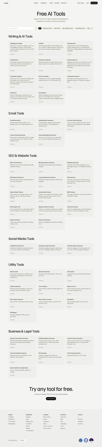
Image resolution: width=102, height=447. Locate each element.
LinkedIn (80, 419)
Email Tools (57, 28)
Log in (87, 3)
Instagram (80, 421)
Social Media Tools (80, 28)
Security (62, 428)
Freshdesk (28, 423)
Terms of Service (47, 426)
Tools (61, 426)
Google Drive (29, 421)
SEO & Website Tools (68, 28)
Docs (61, 421)
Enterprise (63, 417)
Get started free (51, 398)
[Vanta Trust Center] (91, 440)
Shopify (28, 428)
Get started (94, 3)
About (45, 423)
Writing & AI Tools (47, 28)
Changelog (63, 423)
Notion (27, 426)
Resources (64, 3)
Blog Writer (11, 419)
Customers (57, 3)
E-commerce (11, 421)
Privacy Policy (47, 428)
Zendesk (28, 417)
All (39, 28)
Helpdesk (11, 417)
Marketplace (11, 423)
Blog (61, 419)
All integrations (30, 430)
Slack (27, 419)
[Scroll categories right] (92, 28)
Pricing (51, 3)
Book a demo (81, 3)
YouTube (80, 423)
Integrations (44, 3)
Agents (36, 3)
